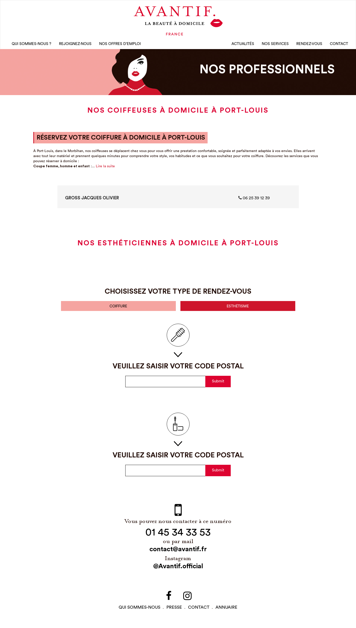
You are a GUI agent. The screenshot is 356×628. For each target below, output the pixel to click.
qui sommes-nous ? (31, 46)
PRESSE (174, 611)
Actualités (242, 46)
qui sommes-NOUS (139, 611)
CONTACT (339, 46)
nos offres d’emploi (120, 46)
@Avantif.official (178, 569)
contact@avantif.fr (178, 552)
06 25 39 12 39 (254, 200)
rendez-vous (309, 46)
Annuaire (226, 611)
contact (198, 611)
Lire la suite (105, 169)
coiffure (118, 309)
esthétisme (238, 309)
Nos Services (275, 46)
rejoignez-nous (75, 46)
